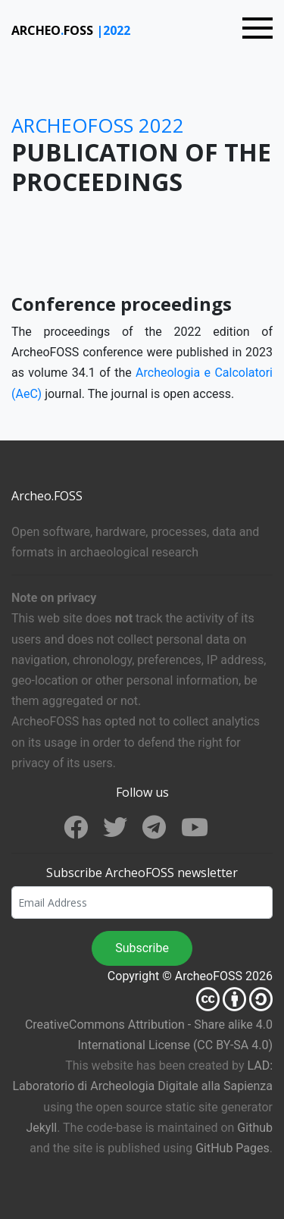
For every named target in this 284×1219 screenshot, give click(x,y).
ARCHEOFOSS (53, 30)
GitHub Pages (232, 1148)
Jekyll (41, 1127)
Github (255, 1127)
